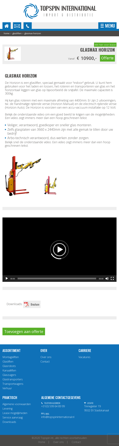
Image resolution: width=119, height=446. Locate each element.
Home (41, 442)
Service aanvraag (12, 417)
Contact (45, 361)
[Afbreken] (107, 278)
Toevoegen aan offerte (23, 331)
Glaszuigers (9, 375)
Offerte (107, 58)
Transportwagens (12, 384)
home (7, 33)
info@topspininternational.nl (57, 417)
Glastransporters (12, 379)
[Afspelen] (6, 278)
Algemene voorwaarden (16, 404)
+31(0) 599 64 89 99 (53, 406)
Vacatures (84, 357)
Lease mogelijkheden (14, 413)
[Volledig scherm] (112, 278)
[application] (59, 249)
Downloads (9, 422)
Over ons (45, 357)
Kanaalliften (9, 370)
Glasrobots (9, 366)
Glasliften (17, 33)
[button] (59, 249)
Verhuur (7, 388)
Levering (7, 408)
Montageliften (10, 357)
